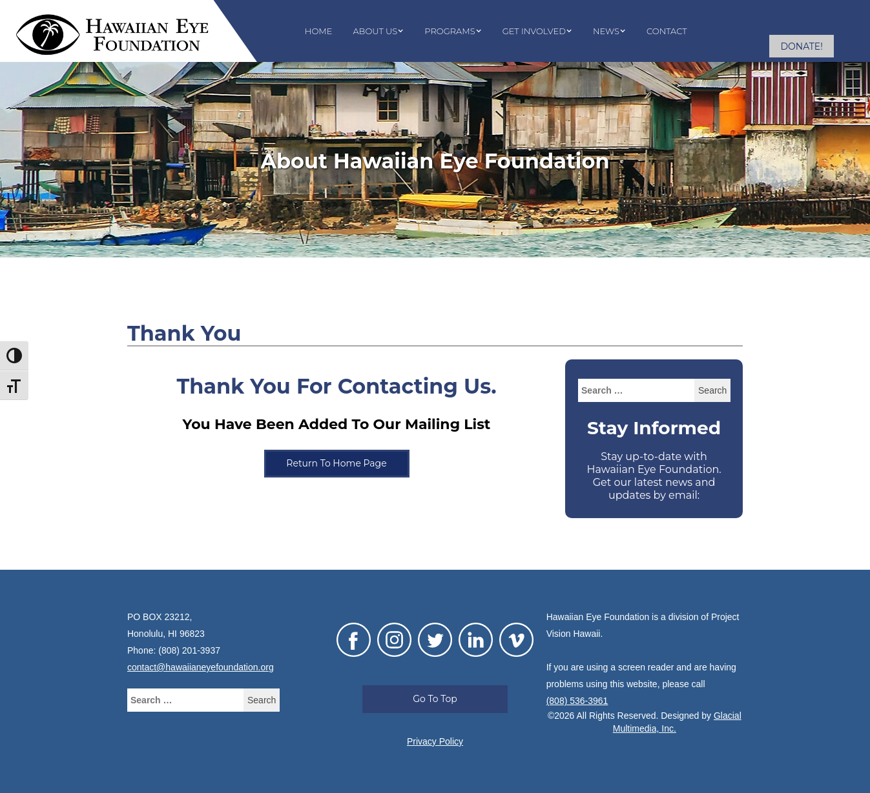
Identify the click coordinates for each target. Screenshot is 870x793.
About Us (375, 31)
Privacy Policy (435, 741)
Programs (449, 31)
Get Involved (534, 31)
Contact (667, 31)
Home (319, 31)
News (606, 31)
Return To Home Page (336, 463)
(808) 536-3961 (577, 701)
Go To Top (435, 699)
